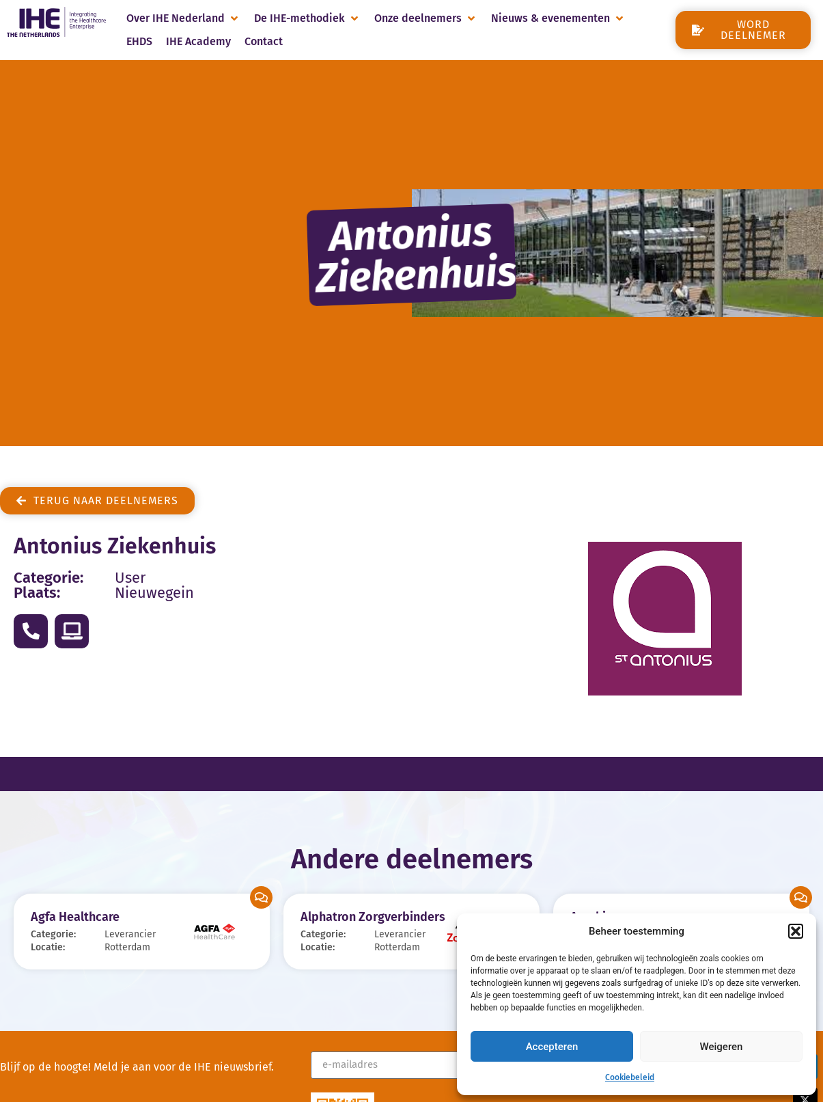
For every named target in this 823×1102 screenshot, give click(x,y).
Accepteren (552, 1047)
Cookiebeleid (629, 1077)
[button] (796, 931)
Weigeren (721, 1047)
